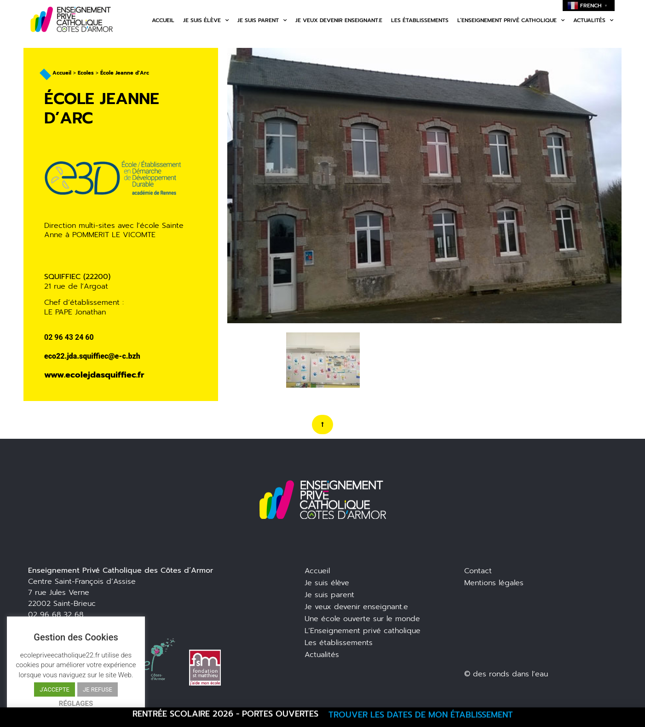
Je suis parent (262, 20)
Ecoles (86, 73)
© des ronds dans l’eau (506, 674)
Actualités (593, 20)
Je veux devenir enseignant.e (338, 20)
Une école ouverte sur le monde (362, 618)
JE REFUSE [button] (97, 689)
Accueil (163, 20)
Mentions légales (494, 582)
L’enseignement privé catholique (510, 20)
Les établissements (420, 20)
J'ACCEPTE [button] (54, 689)
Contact (478, 570)
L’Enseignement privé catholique (362, 630)
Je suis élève (206, 20)
